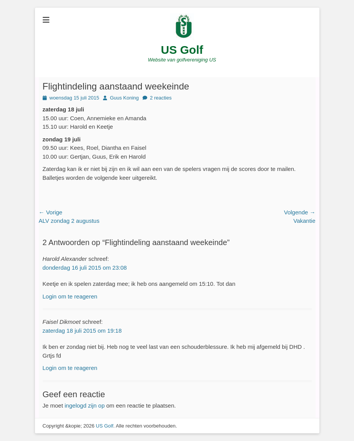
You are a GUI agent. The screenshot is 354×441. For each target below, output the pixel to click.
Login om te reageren (70, 296)
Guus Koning (124, 98)
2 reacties (160, 98)
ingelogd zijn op (85, 405)
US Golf (182, 49)
